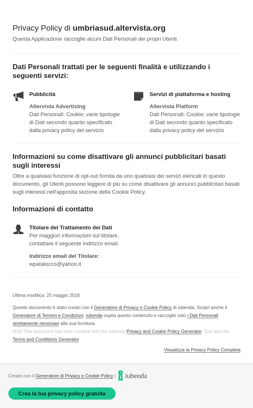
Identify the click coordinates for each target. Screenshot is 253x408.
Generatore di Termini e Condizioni (48, 315)
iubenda (94, 315)
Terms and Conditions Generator (46, 339)
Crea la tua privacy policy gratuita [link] (62, 393)
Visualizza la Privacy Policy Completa (202, 350)
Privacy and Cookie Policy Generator (163, 331)
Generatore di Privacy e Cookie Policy (132, 307)
